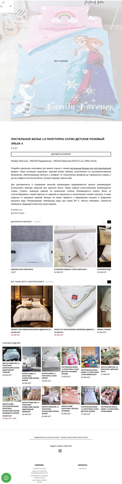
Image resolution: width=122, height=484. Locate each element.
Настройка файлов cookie (39, 476)
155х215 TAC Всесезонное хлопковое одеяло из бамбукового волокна (75, 329)
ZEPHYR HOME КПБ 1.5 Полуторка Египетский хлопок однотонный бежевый (30, 404)
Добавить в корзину (61, 154)
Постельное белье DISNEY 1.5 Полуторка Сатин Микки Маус (90, 370)
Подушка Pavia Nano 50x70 (22, 269)
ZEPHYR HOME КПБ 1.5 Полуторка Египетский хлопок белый (50, 407)
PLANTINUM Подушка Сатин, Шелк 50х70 (70, 269)
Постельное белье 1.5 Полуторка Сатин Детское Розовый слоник (70, 368)
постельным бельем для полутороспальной (90, 168)
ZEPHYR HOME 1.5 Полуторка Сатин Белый (49, 373)
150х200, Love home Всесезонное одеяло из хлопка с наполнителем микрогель (32, 329)
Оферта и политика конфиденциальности (39, 467)
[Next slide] (109, 221)
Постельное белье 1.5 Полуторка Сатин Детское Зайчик (89, 406)
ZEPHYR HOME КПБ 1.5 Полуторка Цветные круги (109, 367)
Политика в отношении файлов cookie (39, 472)
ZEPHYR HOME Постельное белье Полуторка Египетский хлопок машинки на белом (10, 406)
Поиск (1, 6)
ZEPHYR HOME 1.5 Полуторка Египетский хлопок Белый (30, 374)
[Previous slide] (104, 221)
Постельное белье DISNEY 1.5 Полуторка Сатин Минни (110, 406)
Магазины (82, 464)
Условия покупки (39, 464)
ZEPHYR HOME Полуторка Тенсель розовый (70, 406)
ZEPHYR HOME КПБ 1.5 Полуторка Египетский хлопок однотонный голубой (10, 365)
